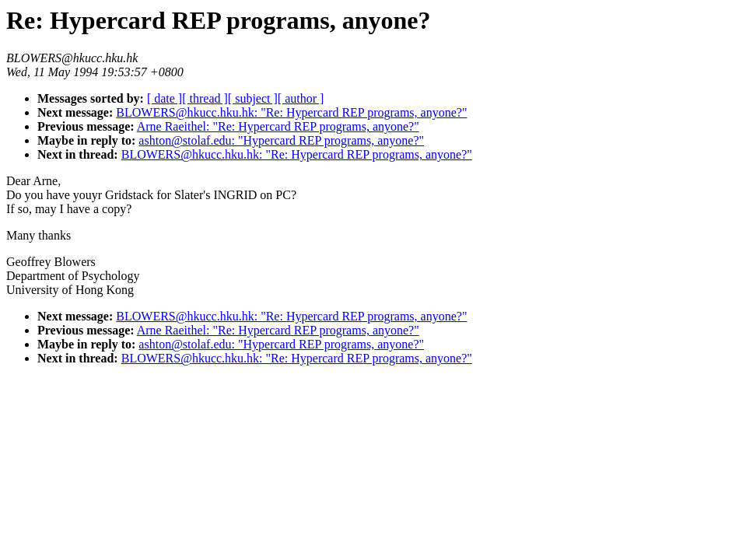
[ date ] (164, 98)
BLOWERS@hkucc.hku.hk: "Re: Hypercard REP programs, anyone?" (291, 112)
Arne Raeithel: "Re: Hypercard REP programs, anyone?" (278, 126)
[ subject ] (253, 98)
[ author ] (301, 98)
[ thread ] (205, 98)
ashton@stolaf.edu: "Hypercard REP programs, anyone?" (281, 140)
